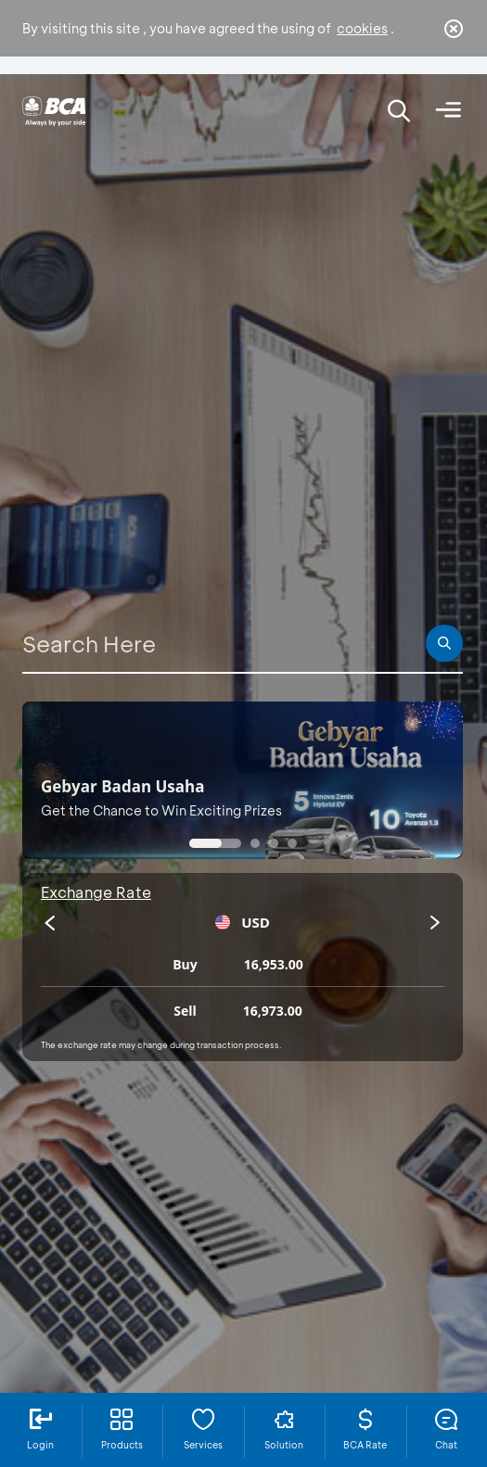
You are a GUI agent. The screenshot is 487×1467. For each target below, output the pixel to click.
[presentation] (50, 923)
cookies (362, 28)
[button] (215, 843)
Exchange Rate (96, 892)
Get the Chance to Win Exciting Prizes (161, 810)
